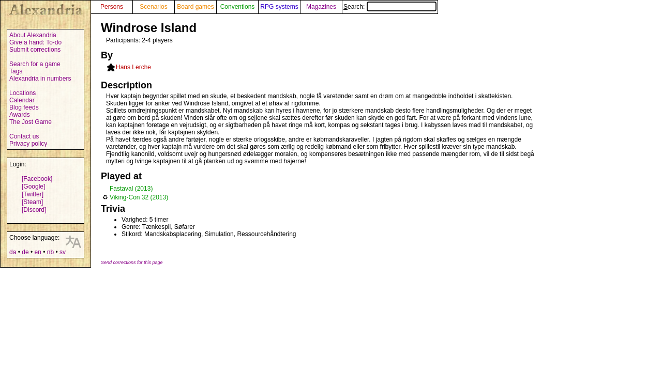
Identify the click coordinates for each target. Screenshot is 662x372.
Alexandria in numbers (40, 78)
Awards (19, 114)
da (12, 252)
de (25, 252)
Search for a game (35, 64)
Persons (111, 6)
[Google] (33, 186)
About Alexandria (32, 35)
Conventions (237, 6)
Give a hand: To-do (35, 42)
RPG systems (279, 6)
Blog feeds (24, 107)
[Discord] (34, 209)
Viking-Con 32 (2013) (139, 197)
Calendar (22, 100)
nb (50, 252)
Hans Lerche (133, 67)
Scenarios (153, 6)
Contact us (24, 136)
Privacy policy (28, 143)
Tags (15, 71)
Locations (22, 93)
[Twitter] (32, 194)
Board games (195, 6)
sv (62, 252)
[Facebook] (37, 178)
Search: (390, 6)
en (37, 252)
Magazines (321, 6)
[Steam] (32, 202)
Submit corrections (35, 49)
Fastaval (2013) (131, 188)
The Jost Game (30, 122)
